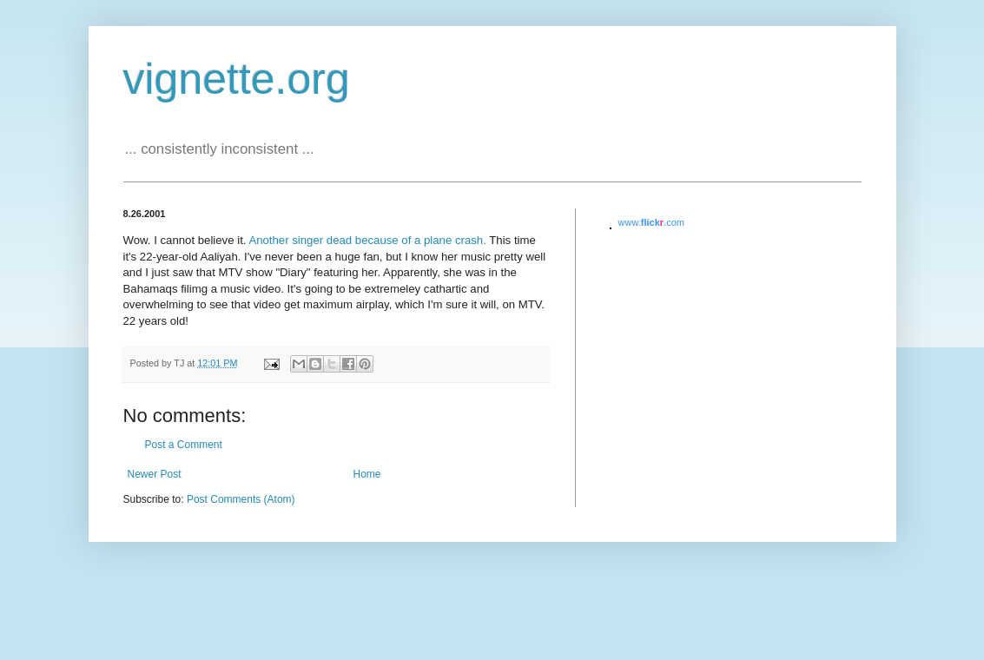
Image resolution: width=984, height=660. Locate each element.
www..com (651, 222)
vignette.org (236, 79)
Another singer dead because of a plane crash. (366, 240)
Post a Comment (183, 445)
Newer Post (155, 474)
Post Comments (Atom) (241, 499)
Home (367, 474)
